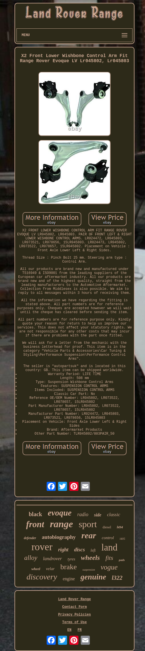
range (61, 524)
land (109, 547)
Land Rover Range (74, 599)
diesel (107, 527)
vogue (109, 567)
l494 (120, 527)
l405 (122, 538)
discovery (41, 576)
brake (68, 567)
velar (50, 568)
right (63, 549)
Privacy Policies (74, 615)
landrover (52, 558)
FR (80, 630)
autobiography (59, 537)
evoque (60, 512)
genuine (93, 577)
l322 (117, 577)
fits (109, 557)
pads (122, 560)
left (93, 550)
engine (69, 578)
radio (82, 514)
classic (113, 514)
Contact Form (74, 607)
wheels (90, 557)
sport (88, 524)
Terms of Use (74, 622)
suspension (88, 569)
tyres (71, 559)
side (98, 514)
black (35, 514)
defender (30, 538)
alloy (30, 557)
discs (79, 549)
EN (69, 630)
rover (42, 546)
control (108, 537)
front (35, 524)
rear (88, 535)
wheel (35, 569)
